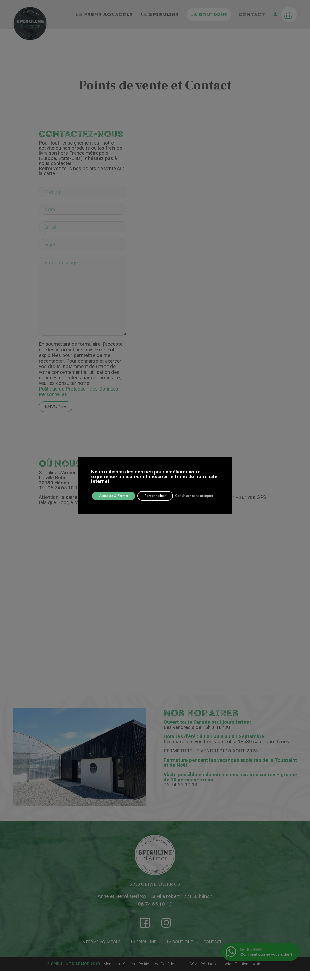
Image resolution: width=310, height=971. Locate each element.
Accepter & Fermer (115, 495)
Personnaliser (160, 495)
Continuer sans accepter (202, 495)
